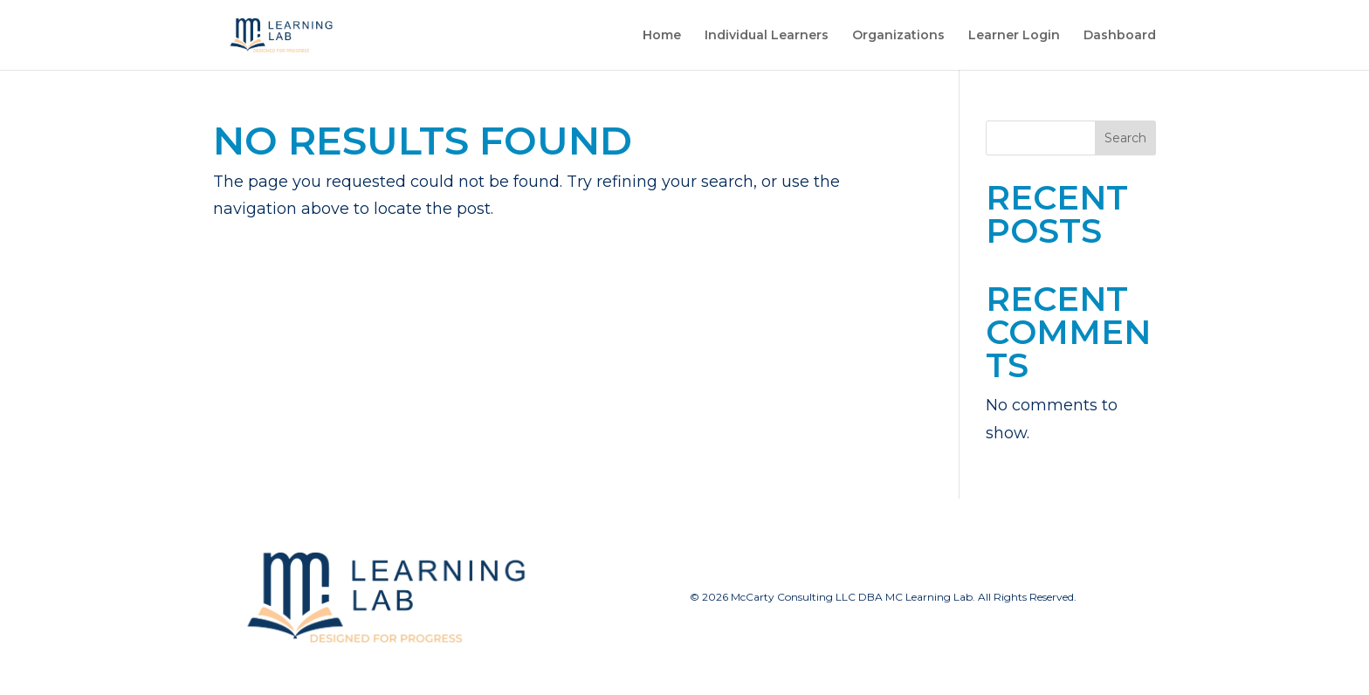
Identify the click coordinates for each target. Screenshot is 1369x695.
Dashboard (1120, 36)
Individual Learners (767, 36)
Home (662, 36)
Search (1125, 138)
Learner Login (1014, 36)
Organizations (898, 36)
